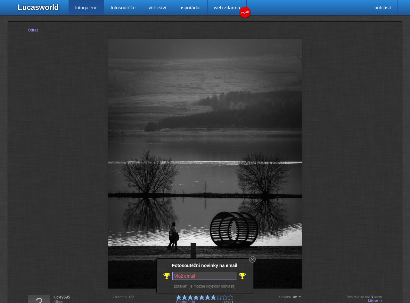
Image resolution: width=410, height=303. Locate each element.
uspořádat (190, 7)
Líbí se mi (375, 300)
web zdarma (230, 10)
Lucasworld (38, 7)
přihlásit (382, 7)
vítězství (157, 7)
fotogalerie (86, 7)
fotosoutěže (123, 7)
